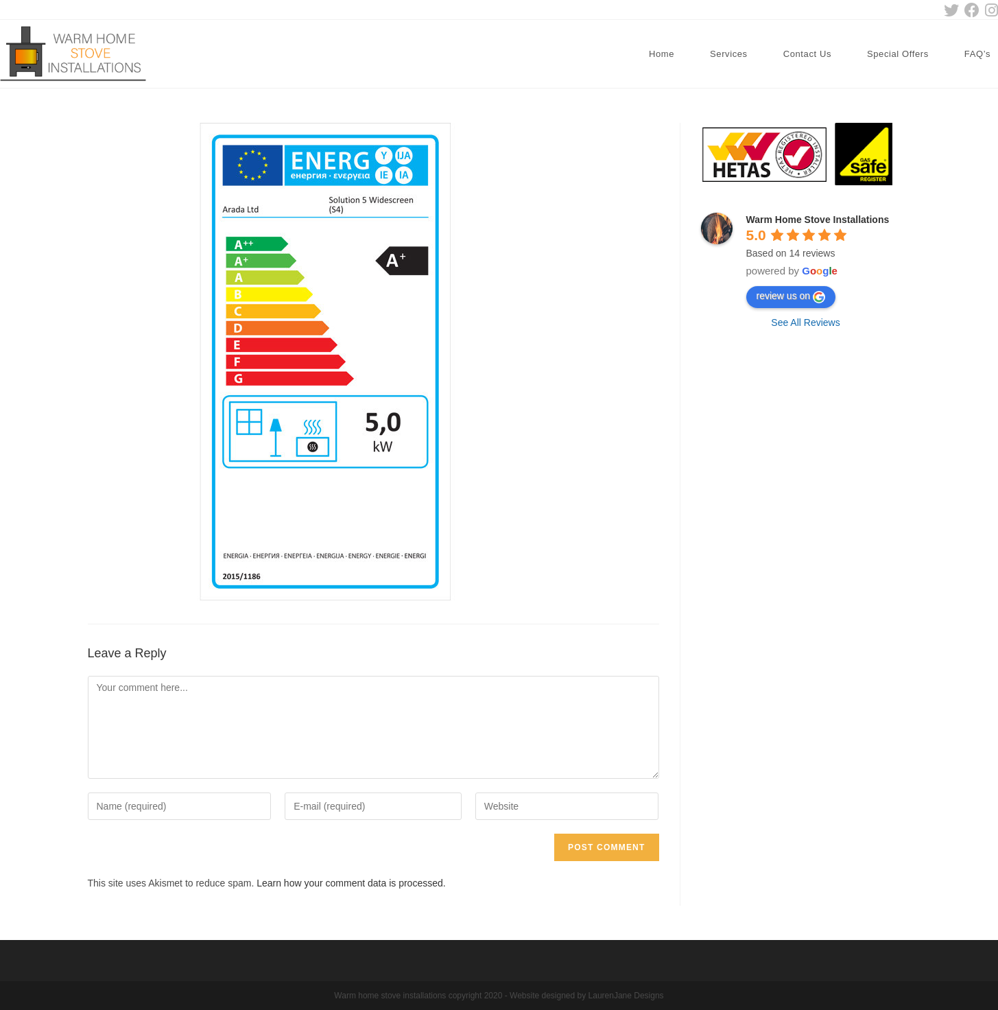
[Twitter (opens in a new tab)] (951, 10)
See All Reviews (805, 322)
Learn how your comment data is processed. (351, 883)
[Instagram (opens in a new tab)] (990, 10)
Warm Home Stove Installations (818, 219)
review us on (791, 296)
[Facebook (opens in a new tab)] (972, 10)
